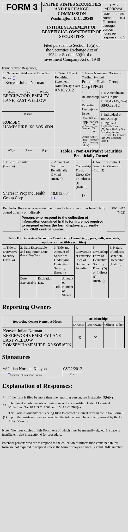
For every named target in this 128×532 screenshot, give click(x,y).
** (9, 374)
